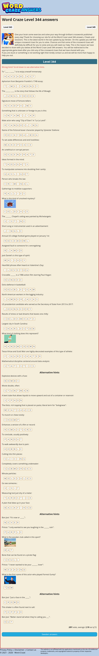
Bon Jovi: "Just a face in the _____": (16, 597)
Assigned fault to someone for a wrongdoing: (21, 245)
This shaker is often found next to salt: (18, 607)
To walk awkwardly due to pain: (15, 444)
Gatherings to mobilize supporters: (17, 188)
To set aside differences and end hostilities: (20, 140)
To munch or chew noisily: (13, 415)
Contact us (31, 649)
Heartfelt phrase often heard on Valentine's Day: (23, 265)
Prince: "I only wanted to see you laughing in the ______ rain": (28, 527)
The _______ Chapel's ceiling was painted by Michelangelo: (26, 216)
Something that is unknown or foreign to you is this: (24, 110)
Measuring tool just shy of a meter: (17, 493)
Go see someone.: (9, 483)
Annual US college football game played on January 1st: (26, 236)
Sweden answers (49, 634)
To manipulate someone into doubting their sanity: (24, 169)
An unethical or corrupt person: (15, 149)
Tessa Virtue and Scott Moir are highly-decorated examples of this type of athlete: (37, 351)
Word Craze (19, 652)
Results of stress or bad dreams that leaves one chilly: (25, 314)
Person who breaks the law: (14, 179)
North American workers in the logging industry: (23, 294)
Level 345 (91, 27)
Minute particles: (9, 473)
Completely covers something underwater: (20, 463)
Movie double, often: (11, 385)
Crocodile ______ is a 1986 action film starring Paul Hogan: (26, 275)
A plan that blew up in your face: (16, 503)
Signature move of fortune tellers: (16, 101)
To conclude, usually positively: (15, 434)
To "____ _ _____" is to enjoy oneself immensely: (22, 71)
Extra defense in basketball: (14, 284)
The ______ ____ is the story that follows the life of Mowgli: (26, 91)
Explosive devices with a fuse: (14, 376)
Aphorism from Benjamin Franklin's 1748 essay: (22, 81)
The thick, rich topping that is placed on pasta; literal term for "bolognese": (34, 405)
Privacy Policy (6, 649)
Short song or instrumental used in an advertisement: (25, 226)
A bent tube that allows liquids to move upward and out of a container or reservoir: (38, 395)
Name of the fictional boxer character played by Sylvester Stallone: (30, 130)
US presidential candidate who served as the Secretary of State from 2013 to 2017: (37, 304)
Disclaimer (19, 649)
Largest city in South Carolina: (15, 323)
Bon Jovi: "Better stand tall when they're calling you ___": (26, 617)
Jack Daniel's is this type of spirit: (16, 255)
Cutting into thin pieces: (12, 454)
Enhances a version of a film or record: (18, 424)
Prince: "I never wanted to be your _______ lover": (23, 564)
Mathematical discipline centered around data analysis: (26, 361)
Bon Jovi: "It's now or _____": (13, 517)
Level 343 (8, 27)
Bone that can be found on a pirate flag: (19, 555)
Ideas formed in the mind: (13, 159)
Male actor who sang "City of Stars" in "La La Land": (24, 120)
